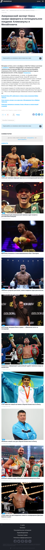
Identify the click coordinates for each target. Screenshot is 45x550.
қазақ (38, 1)
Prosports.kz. (27, 72)
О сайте (22, 525)
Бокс (7, 10)
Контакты (22, 527)
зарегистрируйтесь (22, 139)
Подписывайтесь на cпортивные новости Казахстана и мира (22, 58)
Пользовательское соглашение (22, 530)
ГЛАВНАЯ (3, 10)
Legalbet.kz (5, 67)
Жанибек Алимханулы (8, 120)
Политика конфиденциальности (22, 537)
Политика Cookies (22, 535)
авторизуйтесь (30, 137)
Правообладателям (22, 532)
